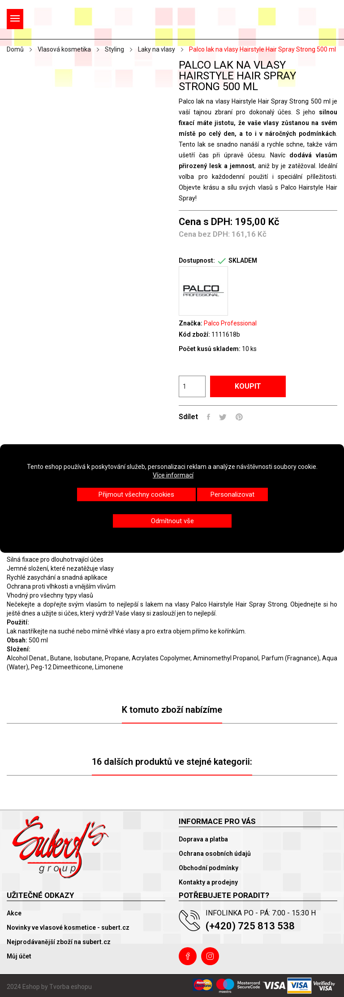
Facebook (188, 956)
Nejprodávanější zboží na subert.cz (59, 941)
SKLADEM (242, 260)
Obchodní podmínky (208, 867)
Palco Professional (230, 323)
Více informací (173, 475)
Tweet (223, 417)
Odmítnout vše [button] (172, 521)
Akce (14, 913)
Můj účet (19, 956)
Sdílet (208, 417)
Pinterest (239, 417)
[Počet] (192, 386)
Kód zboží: (194, 334)
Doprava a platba (203, 839)
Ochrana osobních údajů (215, 853)
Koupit (248, 386)
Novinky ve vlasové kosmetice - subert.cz (68, 927)
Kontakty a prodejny (208, 882)
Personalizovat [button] (232, 494)
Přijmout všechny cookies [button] (136, 494)
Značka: (190, 323)
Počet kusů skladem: (210, 348)
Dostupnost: (197, 260)
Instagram (210, 956)
